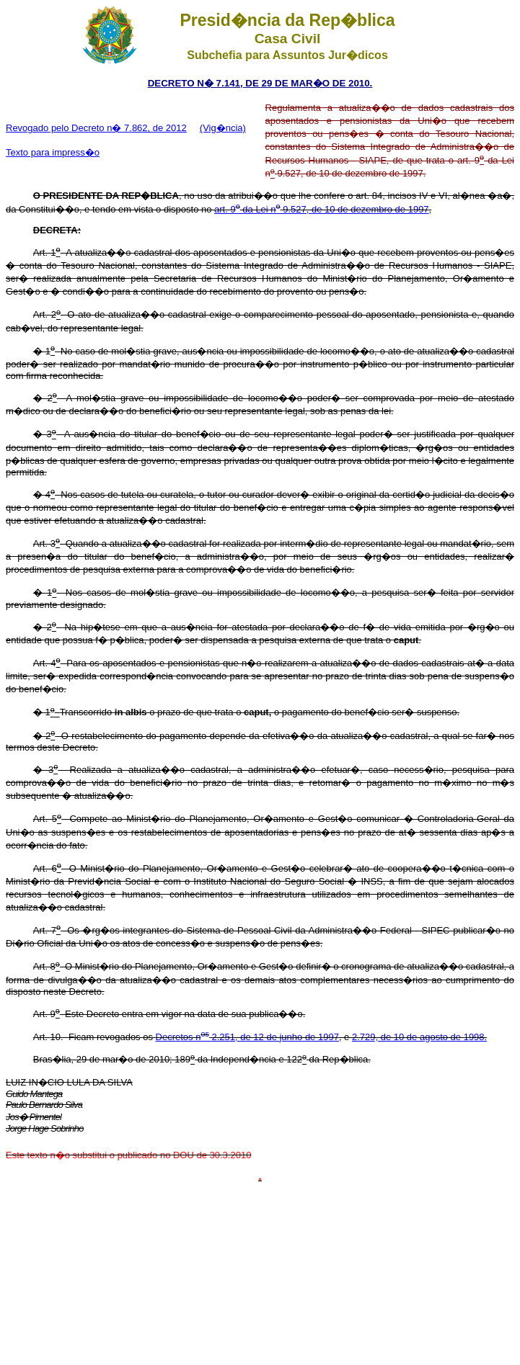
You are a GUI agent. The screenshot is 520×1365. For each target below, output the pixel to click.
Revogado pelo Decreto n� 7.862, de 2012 (96, 127)
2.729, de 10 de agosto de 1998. (419, 1036)
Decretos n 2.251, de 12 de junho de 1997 (247, 1036)
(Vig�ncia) (223, 127)
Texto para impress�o (53, 152)
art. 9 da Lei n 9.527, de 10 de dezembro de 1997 (321, 209)
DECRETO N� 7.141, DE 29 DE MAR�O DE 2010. (260, 83)
